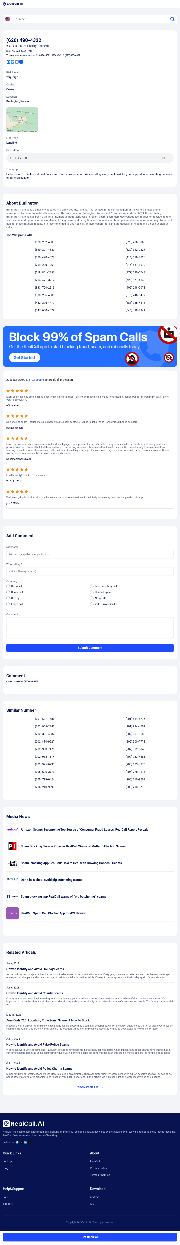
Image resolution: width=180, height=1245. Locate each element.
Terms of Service (100, 1174)
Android (94, 1197)
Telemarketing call (106, 586)
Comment (12, 614)
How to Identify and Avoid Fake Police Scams (37, 1044)
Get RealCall (90, 1237)
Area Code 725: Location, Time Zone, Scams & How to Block (48, 1020)
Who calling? (14, 564)
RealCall (95, 1161)
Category (11, 581)
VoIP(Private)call (105, 604)
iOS (92, 1203)
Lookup (7, 1161)
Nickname (12, 547)
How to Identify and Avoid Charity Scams (34, 993)
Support (7, 1203)
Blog (5, 1168)
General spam (103, 592)
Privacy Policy (98, 1168)
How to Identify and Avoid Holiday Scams (35, 969)
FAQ (5, 1197)
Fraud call (17, 604)
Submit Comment (90, 648)
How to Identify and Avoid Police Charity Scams (39, 1068)
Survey (15, 598)
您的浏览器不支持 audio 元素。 (90, 158)
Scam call (17, 592)
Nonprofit (100, 598)
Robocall (16, 586)
